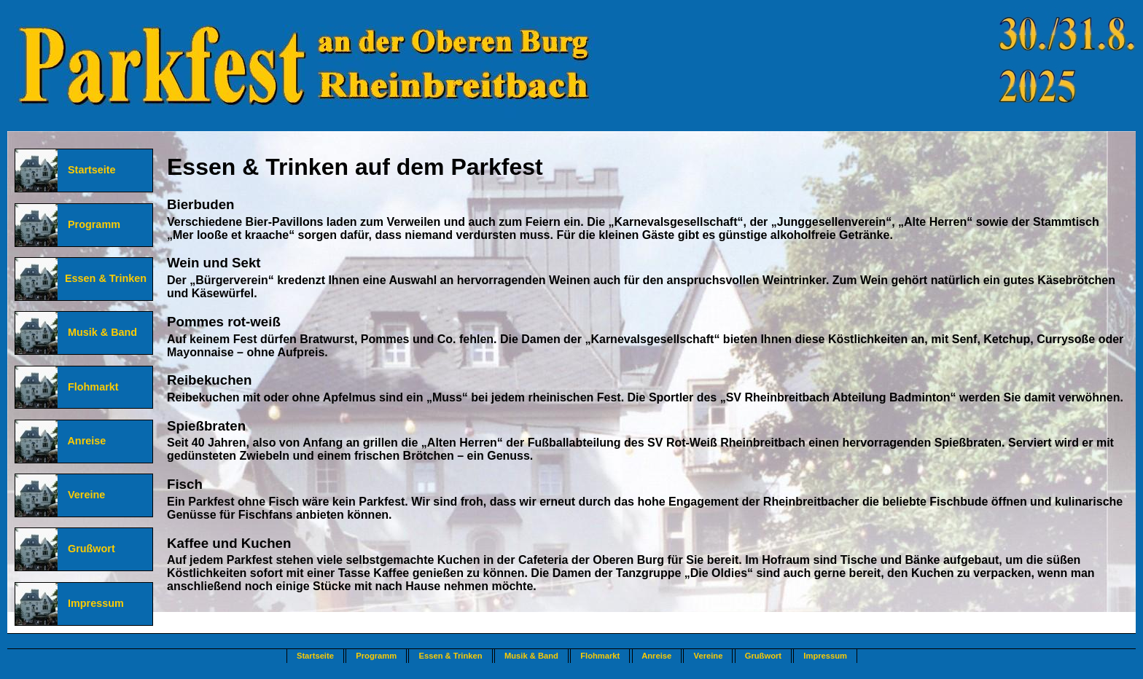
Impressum (91, 603)
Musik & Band (98, 332)
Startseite (87, 170)
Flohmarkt (89, 387)
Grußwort (87, 548)
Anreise (82, 441)
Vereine (82, 495)
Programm (89, 224)
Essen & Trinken (103, 278)
